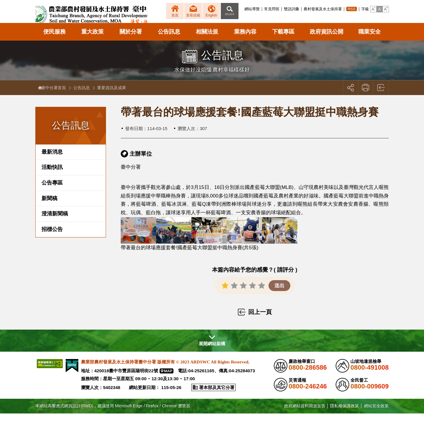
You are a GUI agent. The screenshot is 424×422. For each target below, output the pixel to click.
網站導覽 (252, 9)
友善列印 (365, 96)
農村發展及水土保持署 (323, 9)
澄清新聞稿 (55, 222)
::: (242, 9)
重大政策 (92, 40)
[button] (373, 9)
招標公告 (52, 238)
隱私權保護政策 (344, 414)
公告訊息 (169, 40)
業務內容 (245, 40)
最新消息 (52, 160)
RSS (352, 9)
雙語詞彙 (291, 9)
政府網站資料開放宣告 (304, 414)
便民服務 (54, 40)
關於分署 (131, 40)
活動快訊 (52, 176)
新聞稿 (49, 207)
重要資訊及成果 (114, 96)
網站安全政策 (376, 414)
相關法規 (207, 40)
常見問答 (271, 9)
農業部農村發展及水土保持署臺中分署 (105, 16)
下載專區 (283, 40)
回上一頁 (381, 96)
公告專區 (52, 191)
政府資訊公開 (326, 40)
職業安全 (369, 40)
